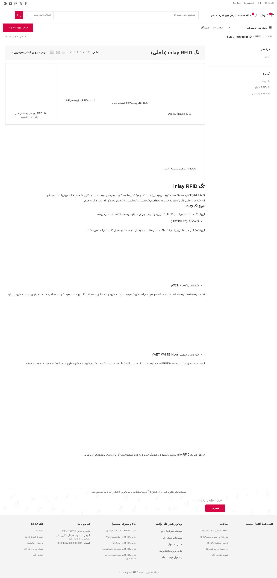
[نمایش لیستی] (63, 52)
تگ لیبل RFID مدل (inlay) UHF (80, 101)
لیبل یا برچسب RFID (174, 364)
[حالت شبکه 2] (58, 52)
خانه (270, 37)
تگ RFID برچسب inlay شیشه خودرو (129, 103)
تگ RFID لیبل (165, 215)
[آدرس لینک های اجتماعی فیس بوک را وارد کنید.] (26, 3)
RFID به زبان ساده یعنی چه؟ (214, 531)
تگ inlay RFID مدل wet (179, 114)
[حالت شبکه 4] (52, 52)
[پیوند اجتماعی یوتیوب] (10, 3)
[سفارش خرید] (29, 52)
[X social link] (21, 3)
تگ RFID (259, 37)
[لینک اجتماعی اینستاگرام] (15, 3)
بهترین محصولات (18, 28)
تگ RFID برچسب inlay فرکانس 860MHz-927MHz (30, 116)
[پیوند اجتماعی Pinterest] (5, 3)
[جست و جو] (107, 15)
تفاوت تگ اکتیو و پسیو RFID (214, 537)
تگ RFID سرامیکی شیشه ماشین (179, 169)
